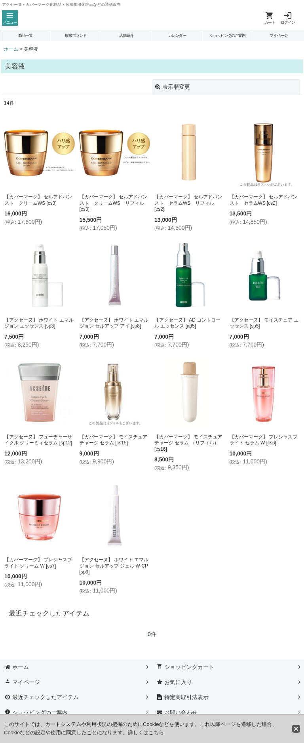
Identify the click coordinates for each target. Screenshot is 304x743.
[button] (10, 18)
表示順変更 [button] (172, 87)
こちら (156, 732)
